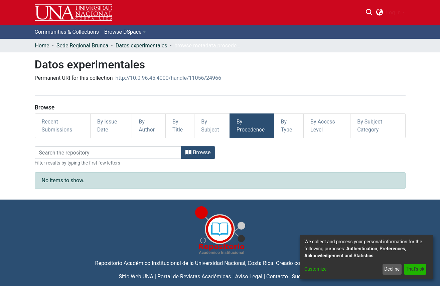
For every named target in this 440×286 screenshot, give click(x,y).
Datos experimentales (141, 45)
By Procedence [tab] (251, 125)
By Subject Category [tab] (369, 125)
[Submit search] (369, 13)
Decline (392, 269)
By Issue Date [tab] (107, 125)
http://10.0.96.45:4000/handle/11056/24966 (169, 78)
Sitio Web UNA (136, 276)
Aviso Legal (248, 276)
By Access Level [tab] (322, 125)
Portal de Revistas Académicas (194, 276)
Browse (197, 152)
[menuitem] (379, 13)
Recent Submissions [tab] (57, 125)
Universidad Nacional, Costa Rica (234, 263)
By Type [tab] (286, 125)
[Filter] (108, 152)
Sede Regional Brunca (82, 45)
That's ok (415, 269)
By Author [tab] (147, 125)
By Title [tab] (177, 125)
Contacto (277, 276)
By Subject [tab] (210, 125)
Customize (315, 269)
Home (42, 45)
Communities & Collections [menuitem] (67, 32)
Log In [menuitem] (393, 12)
